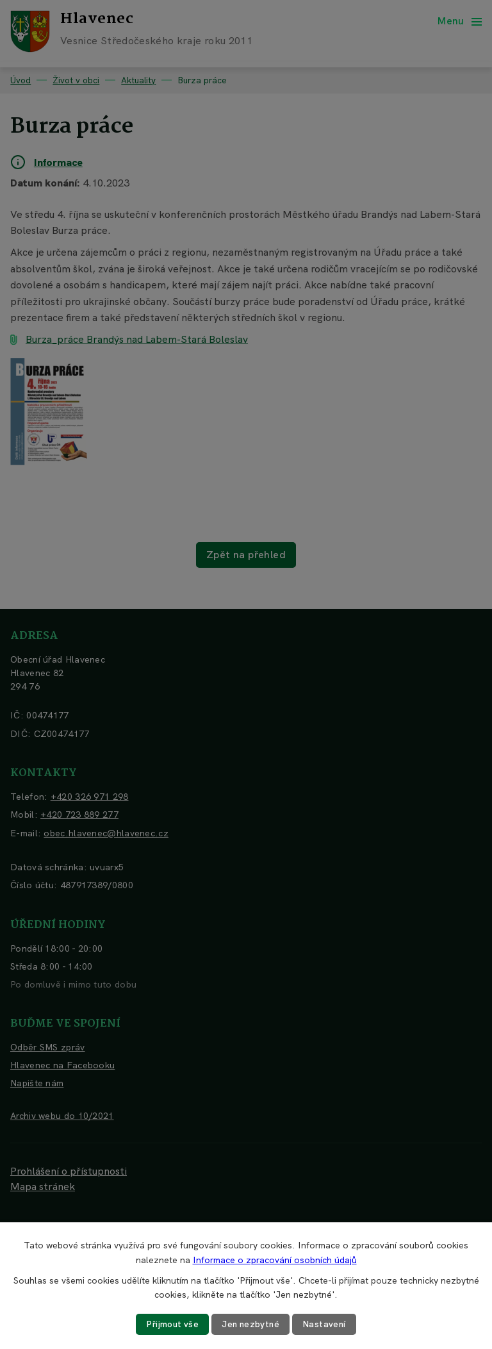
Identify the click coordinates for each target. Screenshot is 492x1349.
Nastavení (326, 1324)
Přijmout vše (171, 1324)
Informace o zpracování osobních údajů (275, 1259)
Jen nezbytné (251, 1324)
